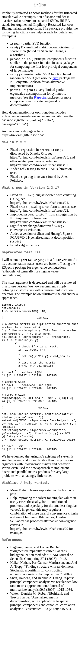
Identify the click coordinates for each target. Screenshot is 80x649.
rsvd (56, 79)
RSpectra (40, 98)
